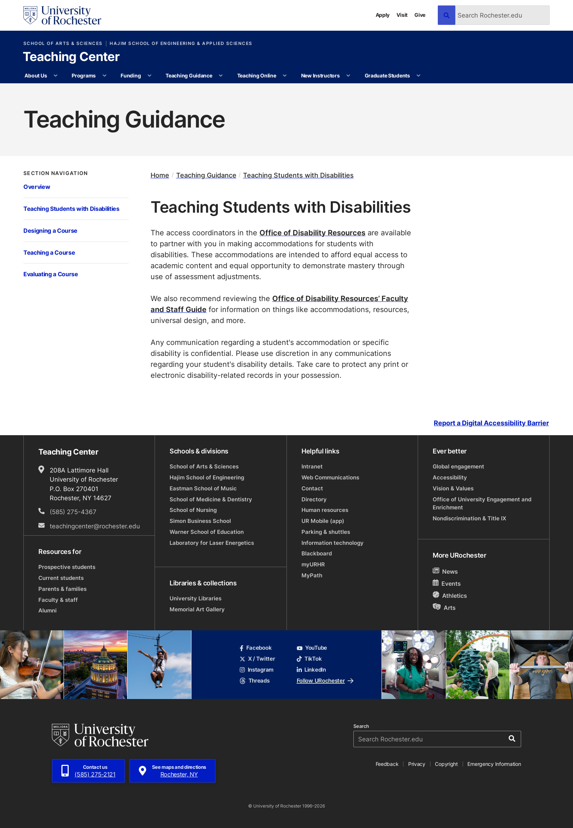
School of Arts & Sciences (63, 43)
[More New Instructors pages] (348, 75)
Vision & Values (453, 488)
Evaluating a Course (50, 274)
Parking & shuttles (325, 532)
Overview (36, 186)
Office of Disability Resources (312, 232)
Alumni (47, 610)
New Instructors (320, 75)
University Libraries (195, 598)
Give (419, 14)
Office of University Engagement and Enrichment (482, 503)
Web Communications (330, 477)
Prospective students (66, 567)
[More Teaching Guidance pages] (221, 75)
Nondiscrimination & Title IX (469, 518)
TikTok (309, 658)
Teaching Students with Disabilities (71, 208)
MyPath (311, 575)
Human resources (324, 510)
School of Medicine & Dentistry (211, 499)
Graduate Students (387, 75)
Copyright (446, 763)
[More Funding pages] (149, 75)
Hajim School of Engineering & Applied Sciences (181, 43)
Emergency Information (494, 763)
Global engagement (458, 466)
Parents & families (62, 589)
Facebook (256, 648)
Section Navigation (55, 173)
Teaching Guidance (189, 75)
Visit (401, 14)
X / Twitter (257, 658)
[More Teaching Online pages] (284, 75)
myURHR (313, 564)
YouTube (312, 648)
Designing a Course (50, 230)
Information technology (332, 543)
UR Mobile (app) (322, 521)
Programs (84, 75)
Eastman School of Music (203, 488)
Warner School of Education (207, 532)
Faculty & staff (58, 600)
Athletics (450, 595)
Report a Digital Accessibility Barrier (491, 423)
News (445, 571)
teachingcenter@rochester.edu (95, 525)
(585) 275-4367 (73, 511)
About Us (35, 75)
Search (361, 726)
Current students (61, 578)
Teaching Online (256, 75)
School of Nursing (193, 510)
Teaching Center (71, 57)
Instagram (256, 669)
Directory (314, 499)
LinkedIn (311, 669)
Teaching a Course (49, 252)
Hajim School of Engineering (207, 477)
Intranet (312, 466)
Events (447, 583)
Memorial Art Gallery (197, 609)
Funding (131, 75)
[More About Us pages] (55, 75)
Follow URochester (325, 680)
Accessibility (450, 477)
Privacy (416, 763)
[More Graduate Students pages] (418, 75)
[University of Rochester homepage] (62, 15)
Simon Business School (200, 521)
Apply (383, 14)
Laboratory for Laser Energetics (212, 543)
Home (160, 175)
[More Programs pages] (104, 75)
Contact (312, 488)
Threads (254, 680)
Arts (444, 607)
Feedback (387, 763)
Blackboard (316, 553)
